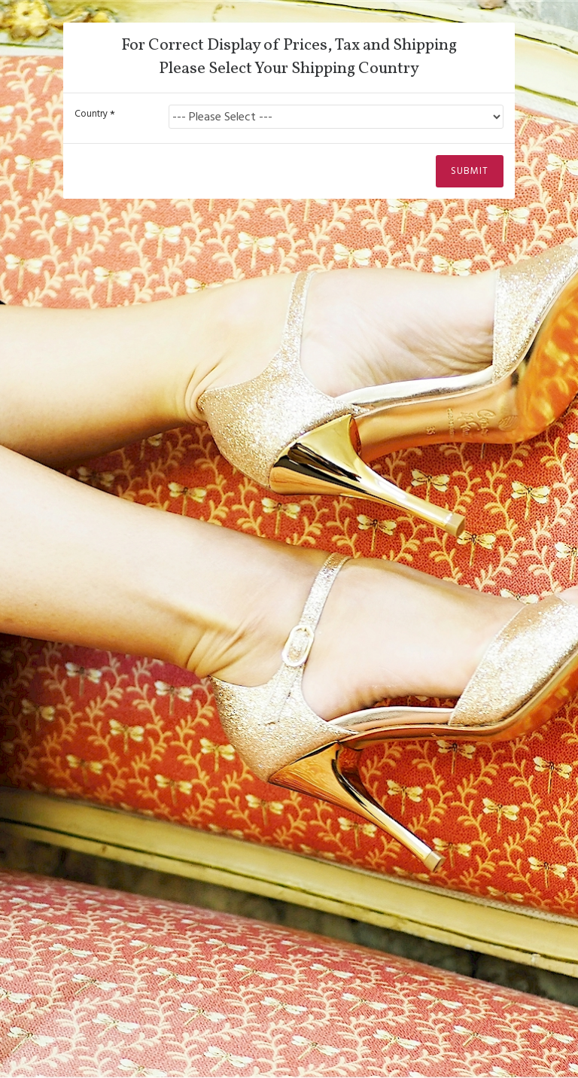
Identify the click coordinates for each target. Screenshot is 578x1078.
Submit (469, 175)
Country (91, 113)
